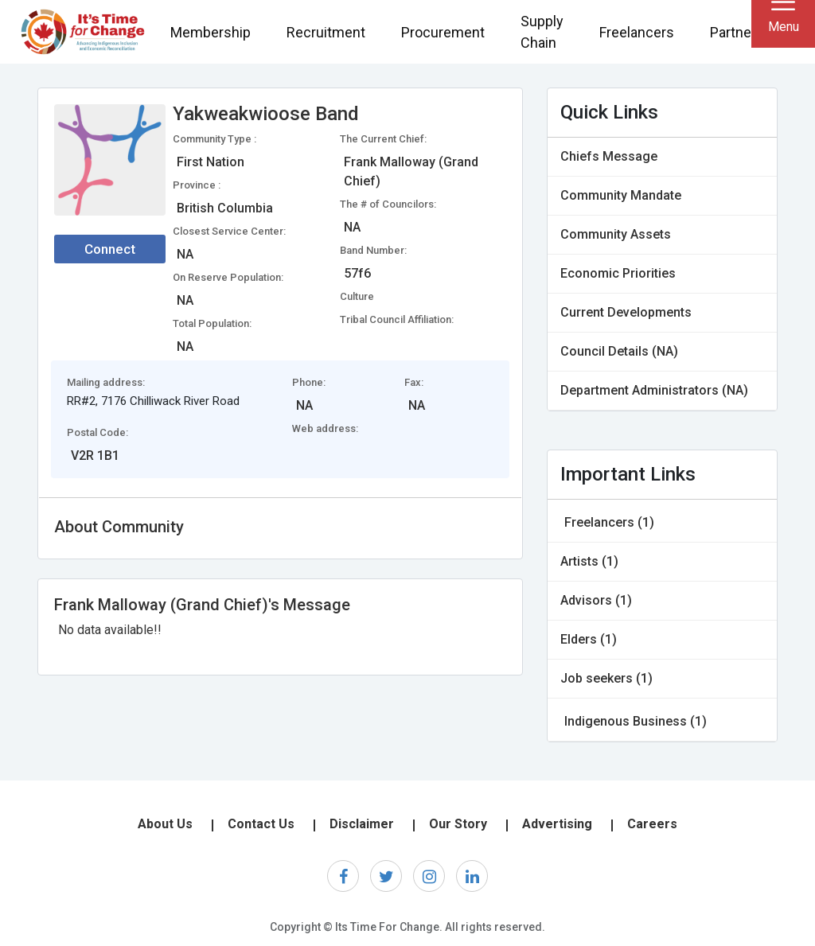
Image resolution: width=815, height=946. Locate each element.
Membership (210, 32)
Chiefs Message (608, 156)
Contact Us (261, 823)
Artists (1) (589, 561)
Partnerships (750, 32)
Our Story (458, 823)
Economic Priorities (618, 273)
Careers (652, 823)
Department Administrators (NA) (654, 390)
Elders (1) (588, 639)
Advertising (557, 823)
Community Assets (615, 234)
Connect (109, 249)
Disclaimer (362, 823)
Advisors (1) (596, 600)
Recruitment (326, 32)
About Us (165, 823)
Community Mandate (620, 195)
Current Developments (626, 312)
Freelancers (636, 32)
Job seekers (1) (606, 678)
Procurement (443, 32)
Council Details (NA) (619, 351)
